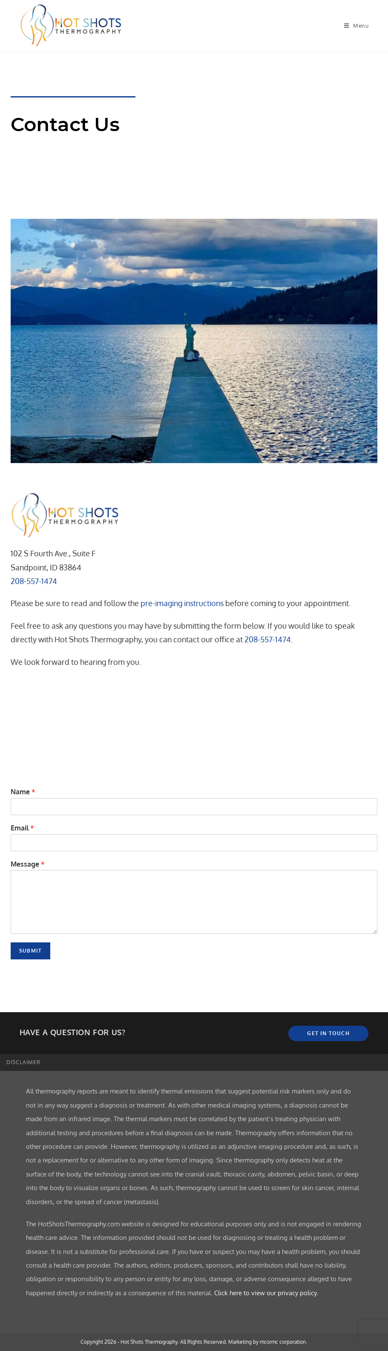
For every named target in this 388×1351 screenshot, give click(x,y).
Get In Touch (328, 1033)
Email (22, 828)
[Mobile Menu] (356, 25)
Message (28, 864)
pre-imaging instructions (182, 603)
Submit (30, 950)
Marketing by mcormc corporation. (267, 1342)
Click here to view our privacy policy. (266, 1292)
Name (23, 791)
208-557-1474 (34, 581)
